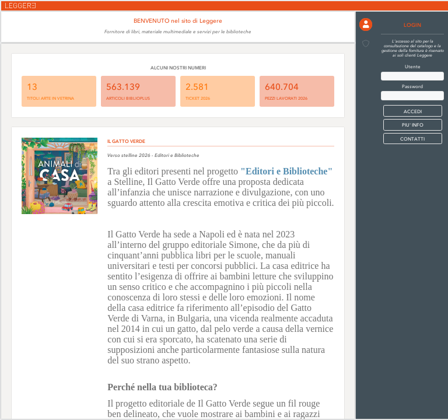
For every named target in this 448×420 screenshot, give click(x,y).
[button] (365, 24)
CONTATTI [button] (412, 139)
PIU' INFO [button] (413, 125)
